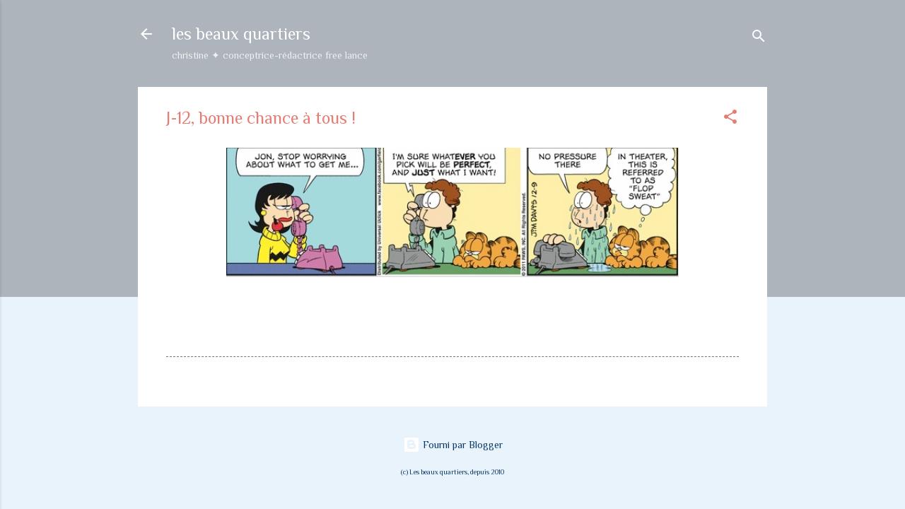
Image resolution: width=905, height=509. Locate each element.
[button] (730, 119)
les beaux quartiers (241, 33)
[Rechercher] (758, 38)
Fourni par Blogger (453, 444)
